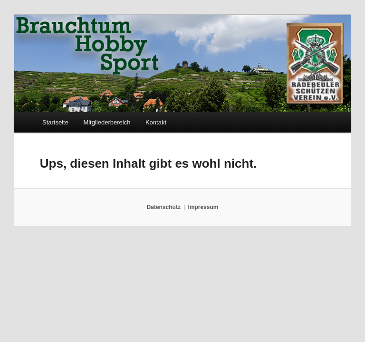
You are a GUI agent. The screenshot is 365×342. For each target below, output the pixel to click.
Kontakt (155, 122)
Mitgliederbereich (106, 122)
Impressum (203, 207)
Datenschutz (164, 207)
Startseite (55, 122)
